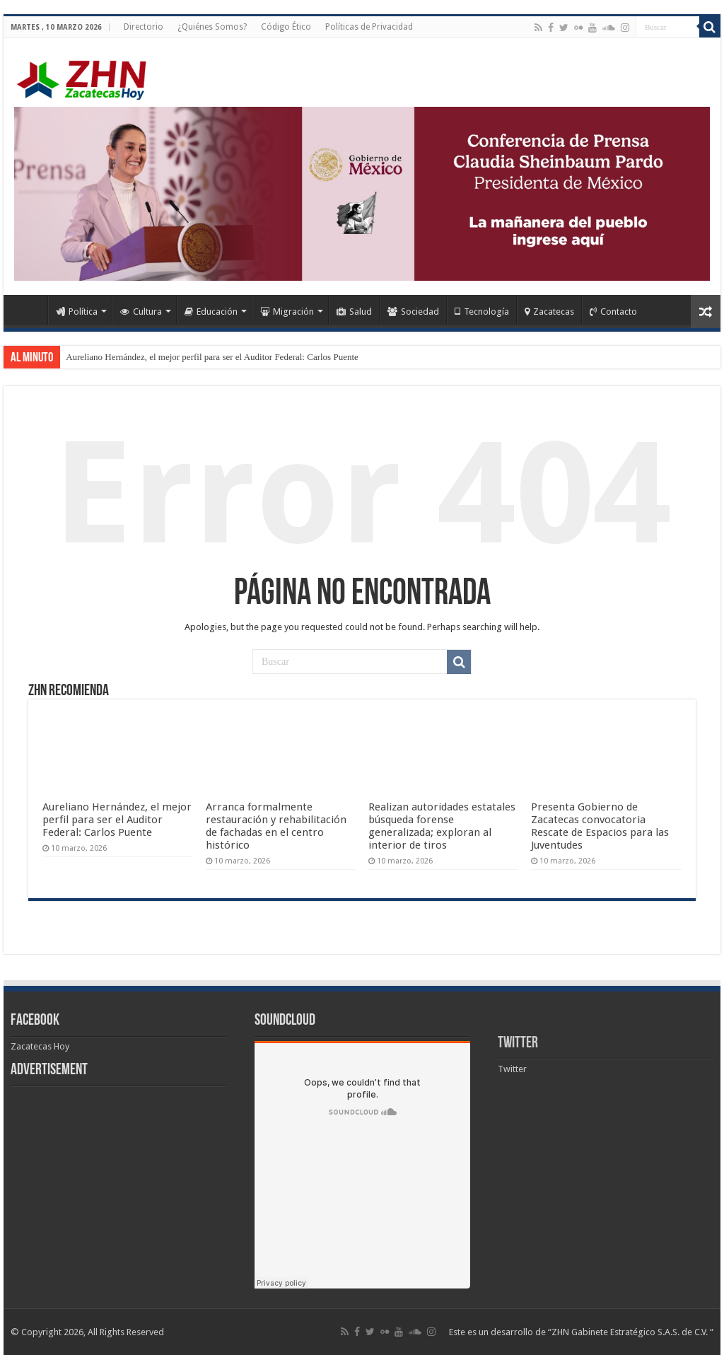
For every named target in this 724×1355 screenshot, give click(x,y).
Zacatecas (549, 311)
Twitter (518, 1043)
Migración (287, 311)
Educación (211, 311)
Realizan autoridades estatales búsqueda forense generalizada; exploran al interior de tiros (441, 826)
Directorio (143, 27)
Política (77, 311)
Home (29, 310)
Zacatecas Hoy (40, 1046)
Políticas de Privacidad (369, 27)
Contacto (613, 311)
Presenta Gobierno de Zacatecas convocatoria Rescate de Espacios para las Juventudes (600, 826)
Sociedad (413, 311)
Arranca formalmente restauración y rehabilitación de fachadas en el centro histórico (276, 826)
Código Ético (286, 27)
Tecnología (482, 311)
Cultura (141, 311)
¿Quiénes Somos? (212, 27)
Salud (354, 311)
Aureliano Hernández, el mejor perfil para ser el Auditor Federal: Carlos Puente (212, 356)
